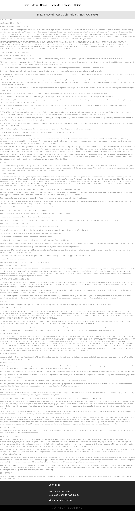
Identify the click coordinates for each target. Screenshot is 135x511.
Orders (77, 5)
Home (26, 5)
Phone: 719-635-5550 (60, 500)
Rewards (55, 5)
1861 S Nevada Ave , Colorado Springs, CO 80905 (67, 14)
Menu (35, 5)
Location (66, 5)
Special (44, 5)
